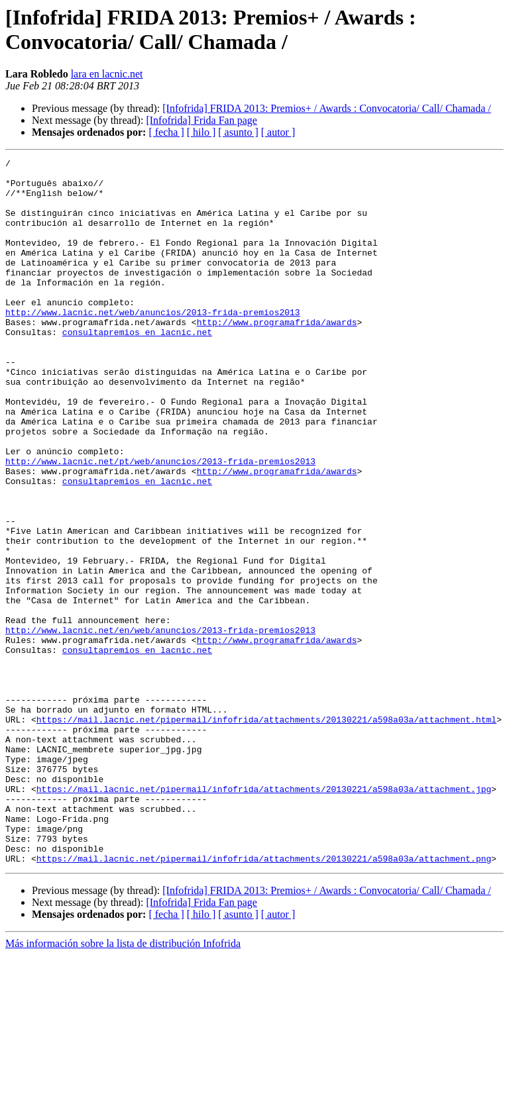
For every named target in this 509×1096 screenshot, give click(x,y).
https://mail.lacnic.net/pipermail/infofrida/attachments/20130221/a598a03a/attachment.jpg (263, 916)
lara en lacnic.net (107, 73)
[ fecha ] (166, 132)
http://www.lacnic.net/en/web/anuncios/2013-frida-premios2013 (160, 725)
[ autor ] (278, 132)
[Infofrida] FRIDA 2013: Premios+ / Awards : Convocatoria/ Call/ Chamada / (326, 108)
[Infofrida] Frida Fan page (201, 120)
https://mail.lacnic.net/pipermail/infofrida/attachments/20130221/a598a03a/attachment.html (266, 832)
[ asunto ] (238, 132)
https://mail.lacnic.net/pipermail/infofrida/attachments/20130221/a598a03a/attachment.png (263, 999)
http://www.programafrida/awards (277, 356)
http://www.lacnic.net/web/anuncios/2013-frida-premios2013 (152, 344)
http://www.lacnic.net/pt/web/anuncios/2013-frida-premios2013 (160, 522)
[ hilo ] (201, 132)
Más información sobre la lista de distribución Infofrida (123, 1084)
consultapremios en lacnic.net (137, 368)
